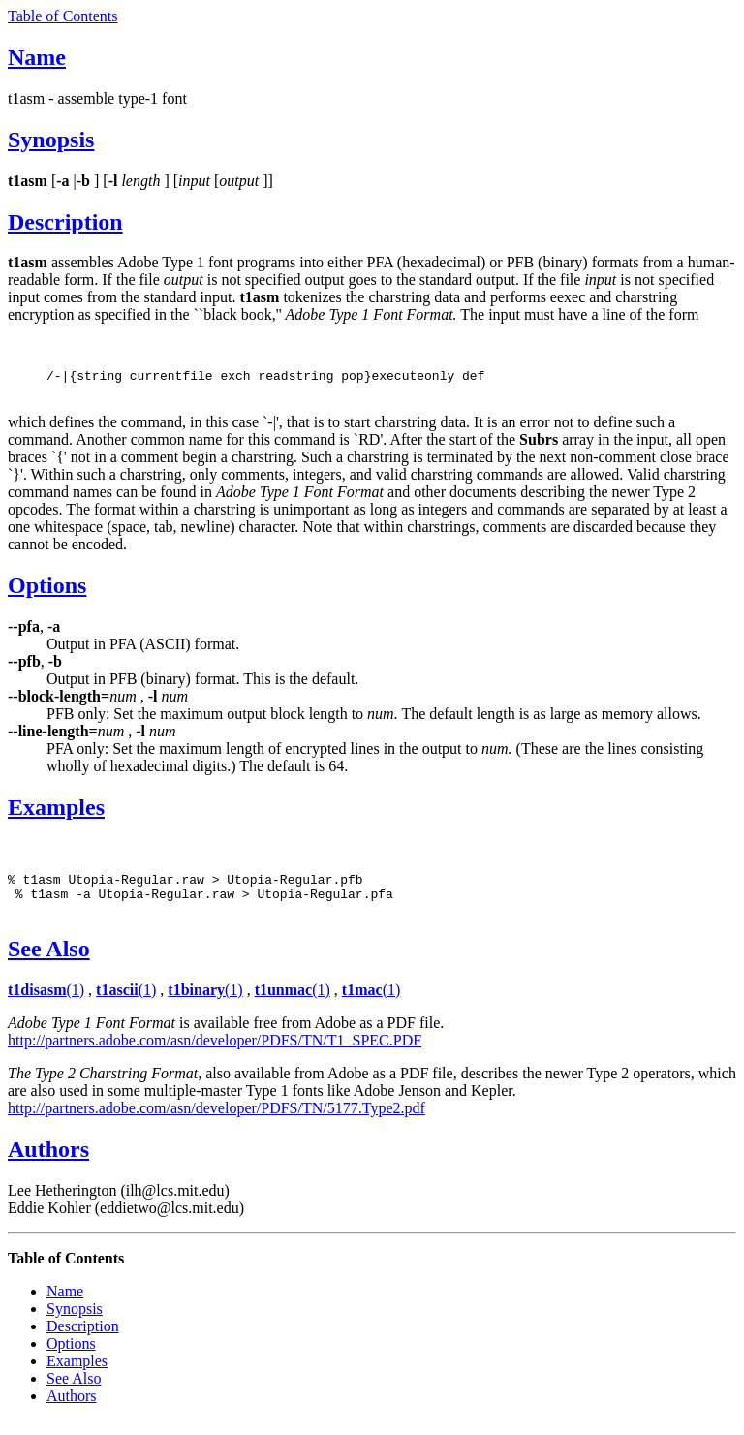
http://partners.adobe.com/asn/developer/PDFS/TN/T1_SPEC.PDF (214, 1054)
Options (47, 591)
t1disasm (37, 1004)
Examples (56, 813)
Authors (48, 1163)
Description (65, 221)
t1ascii (117, 1004)
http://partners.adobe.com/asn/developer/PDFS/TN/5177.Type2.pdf (216, 1122)
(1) (75, 1004)
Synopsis (51, 139)
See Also (49, 963)
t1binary (196, 1004)
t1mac (362, 1004)
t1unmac (284, 1004)
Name (37, 57)
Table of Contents (63, 16)
